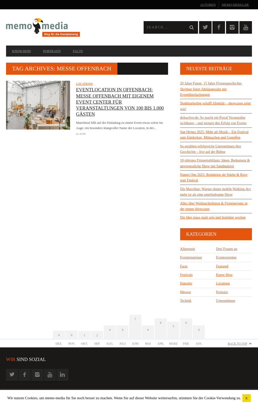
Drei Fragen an (226, 249)
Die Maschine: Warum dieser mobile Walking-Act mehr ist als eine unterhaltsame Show (215, 191)
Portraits (52, 51)
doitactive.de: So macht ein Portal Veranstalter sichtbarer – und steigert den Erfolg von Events (213, 120)
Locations (84, 84)
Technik (185, 301)
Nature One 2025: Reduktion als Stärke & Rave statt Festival (213, 177)
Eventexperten (226, 257)
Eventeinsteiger (191, 257)
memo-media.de (235, 5)
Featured (222, 266)
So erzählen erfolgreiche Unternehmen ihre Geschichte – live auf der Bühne (210, 149)
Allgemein (187, 249)
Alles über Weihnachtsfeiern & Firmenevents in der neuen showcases (213, 206)
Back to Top (237, 343)
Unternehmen (225, 301)
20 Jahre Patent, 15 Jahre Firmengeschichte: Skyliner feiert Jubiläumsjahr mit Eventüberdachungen (211, 89)
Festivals (186, 275)
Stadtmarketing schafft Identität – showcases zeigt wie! (215, 106)
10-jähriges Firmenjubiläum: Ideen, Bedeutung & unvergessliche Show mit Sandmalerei (215, 163)
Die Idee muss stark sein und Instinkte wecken (213, 217)
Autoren (208, 5)
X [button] (246, 398)
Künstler (186, 283)
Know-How (21, 51)
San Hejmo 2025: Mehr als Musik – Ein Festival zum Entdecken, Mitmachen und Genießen (214, 134)
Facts (78, 51)
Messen (185, 292)
